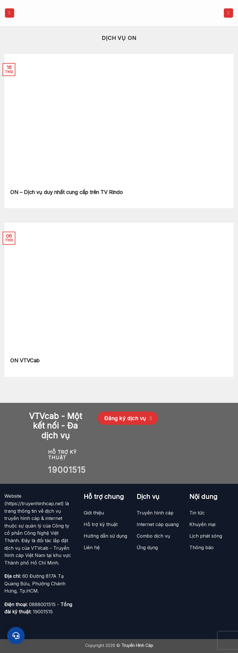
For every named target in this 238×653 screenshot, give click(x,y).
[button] (9, 13)
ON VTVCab (25, 360)
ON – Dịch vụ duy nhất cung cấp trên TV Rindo (66, 192)
